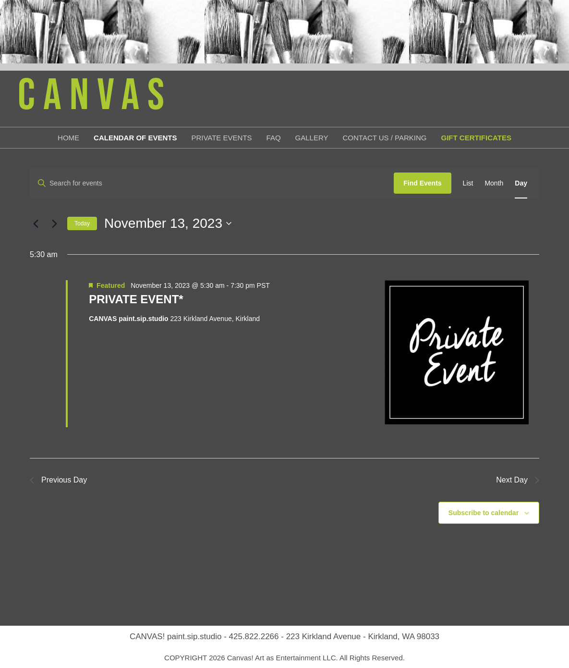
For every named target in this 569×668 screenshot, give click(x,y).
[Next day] (54, 223)
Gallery (311, 138)
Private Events (221, 138)
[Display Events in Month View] (493, 183)
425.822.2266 (254, 636)
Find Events (422, 183)
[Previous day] (35, 223)
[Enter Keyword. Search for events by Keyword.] (212, 183)
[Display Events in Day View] (521, 183)
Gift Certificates (476, 138)
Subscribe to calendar (483, 513)
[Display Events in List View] (468, 183)
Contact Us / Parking (385, 138)
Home (68, 138)
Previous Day (58, 480)
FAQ (273, 138)
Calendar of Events (135, 138)
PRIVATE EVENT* (136, 299)
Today (82, 223)
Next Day (517, 480)
